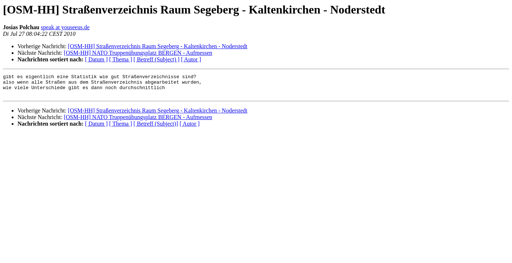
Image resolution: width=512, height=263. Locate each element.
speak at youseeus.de (65, 27)
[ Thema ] (120, 59)
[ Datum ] (96, 59)
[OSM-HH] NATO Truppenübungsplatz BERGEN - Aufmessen (138, 53)
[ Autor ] (191, 59)
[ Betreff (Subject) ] (156, 59)
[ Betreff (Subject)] (155, 128)
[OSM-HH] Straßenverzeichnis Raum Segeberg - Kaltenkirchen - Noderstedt (157, 46)
